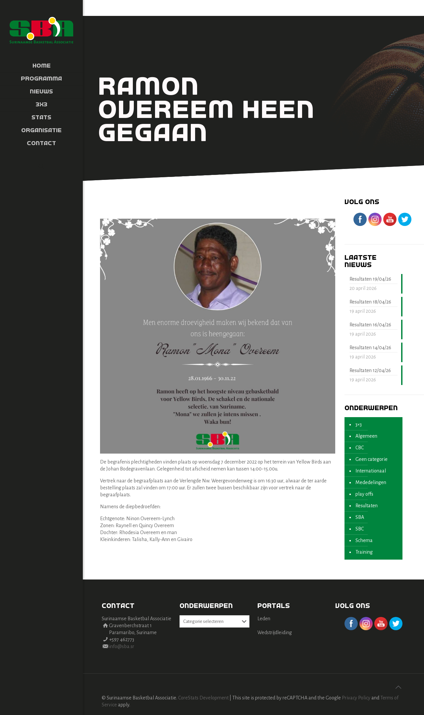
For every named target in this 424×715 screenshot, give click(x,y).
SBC (359, 528)
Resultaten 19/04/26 (370, 279)
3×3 (358, 424)
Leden (263, 618)
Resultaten (366, 505)
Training (364, 552)
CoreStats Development (203, 697)
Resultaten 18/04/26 (370, 301)
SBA (359, 517)
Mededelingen (370, 482)
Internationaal (370, 470)
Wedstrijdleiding (274, 632)
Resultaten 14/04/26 (370, 347)
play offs (364, 494)
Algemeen (366, 436)
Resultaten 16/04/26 (370, 324)
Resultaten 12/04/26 (370, 370)
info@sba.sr (121, 646)
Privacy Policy (356, 697)
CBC (359, 447)
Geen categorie (371, 459)
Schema (364, 540)
